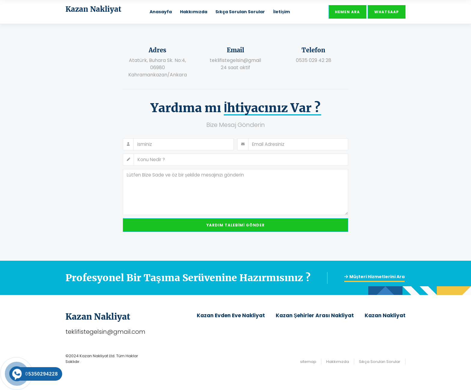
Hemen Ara (347, 11)
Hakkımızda (193, 12)
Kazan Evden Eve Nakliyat (231, 315)
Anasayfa (161, 12)
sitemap (308, 361)
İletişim (281, 12)
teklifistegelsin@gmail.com (105, 331)
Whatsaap (386, 11)
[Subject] (241, 160)
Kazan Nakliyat (385, 315)
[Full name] (183, 144)
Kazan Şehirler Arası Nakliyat (315, 315)
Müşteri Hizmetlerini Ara (374, 277)
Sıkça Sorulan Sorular (240, 12)
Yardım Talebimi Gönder (235, 225)
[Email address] (298, 144)
